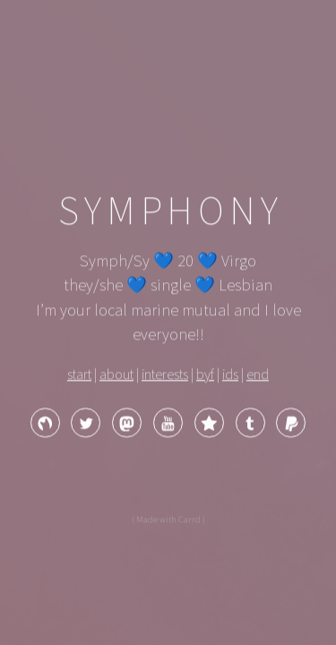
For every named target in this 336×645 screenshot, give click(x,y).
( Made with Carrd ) (168, 521)
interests (165, 375)
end (257, 375)
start (79, 375)
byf (205, 375)
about (116, 375)
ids (230, 375)
